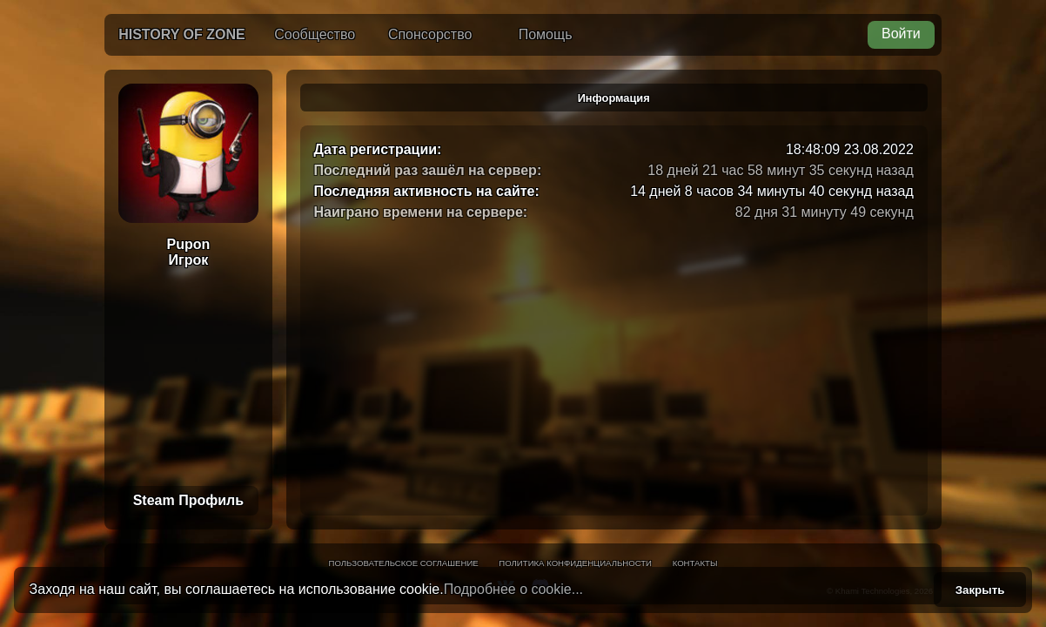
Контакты (695, 563)
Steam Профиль (188, 500)
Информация (614, 97)
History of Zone (181, 34)
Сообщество (314, 34)
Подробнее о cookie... (513, 589)
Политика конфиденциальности (575, 563)
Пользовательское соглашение (404, 563)
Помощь (546, 34)
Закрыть (980, 590)
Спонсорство (430, 34)
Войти (901, 33)
